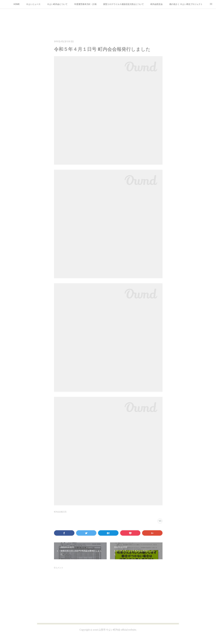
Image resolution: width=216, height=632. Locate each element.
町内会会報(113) (60, 512)
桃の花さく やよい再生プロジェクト (185, 4)
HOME (17, 4)
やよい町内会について (57, 4)
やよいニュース (33, 4)
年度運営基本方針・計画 (85, 4)
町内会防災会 (157, 4)
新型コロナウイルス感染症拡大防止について (123, 4)
